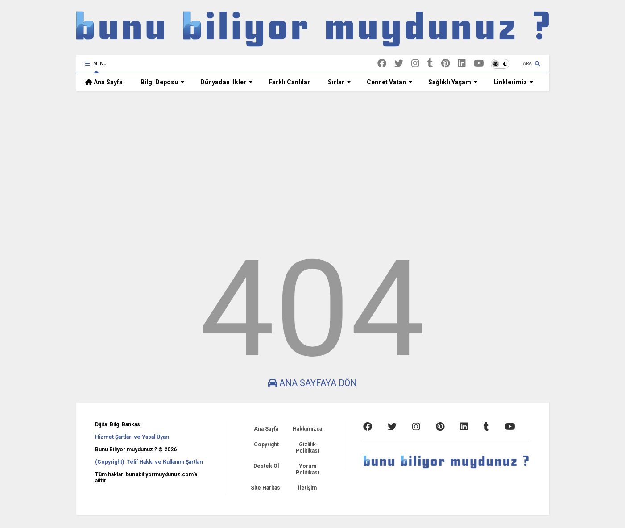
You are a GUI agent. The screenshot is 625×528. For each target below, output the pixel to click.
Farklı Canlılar (289, 82)
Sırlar (339, 82)
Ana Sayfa (104, 82)
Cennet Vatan (390, 82)
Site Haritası (266, 488)
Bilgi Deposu (163, 82)
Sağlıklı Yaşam (453, 82)
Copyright (266, 444)
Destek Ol (266, 466)
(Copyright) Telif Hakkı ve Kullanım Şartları (149, 462)
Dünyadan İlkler (226, 82)
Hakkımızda (307, 429)
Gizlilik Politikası (307, 447)
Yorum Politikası (307, 469)
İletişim (307, 488)
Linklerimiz (513, 82)
